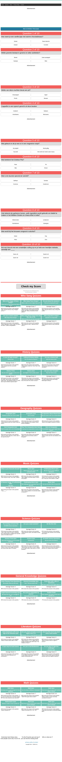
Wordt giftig (46, 148)
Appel (45, 94)
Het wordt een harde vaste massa (45, 151)
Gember (46, 180)
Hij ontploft (15, 148)
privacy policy (29, 742)
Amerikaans (16, 114)
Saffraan (15, 180)
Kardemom (46, 184)
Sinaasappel (15, 94)
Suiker (15, 236)
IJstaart (15, 44)
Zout (46, 239)
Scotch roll (46, 257)
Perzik (15, 98)
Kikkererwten (15, 220)
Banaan (46, 98)
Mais (46, 61)
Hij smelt (15, 151)
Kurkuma (15, 184)
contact (36, 742)
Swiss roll (15, 254)
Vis (46, 164)
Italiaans (46, 111)
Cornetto (46, 44)
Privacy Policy (16, 4)
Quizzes (6, 4)
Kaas (15, 164)
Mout (15, 239)
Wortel (15, 57)
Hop (46, 236)
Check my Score (31, 286)
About (11, 4)
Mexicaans (46, 114)
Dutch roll (15, 257)
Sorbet (15, 41)
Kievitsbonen (15, 223)
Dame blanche (46, 41)
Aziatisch (15, 111)
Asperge (15, 61)
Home (2, 4)
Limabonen (46, 220)
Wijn (15, 168)
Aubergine (45, 223)
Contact (22, 4)
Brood (45, 168)
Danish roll (46, 254)
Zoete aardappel (46, 57)
